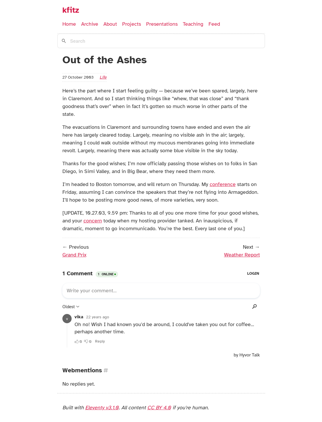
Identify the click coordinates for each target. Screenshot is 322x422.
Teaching (193, 24)
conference (223, 184)
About (110, 24)
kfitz (70, 10)
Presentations (162, 24)
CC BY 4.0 (159, 407)
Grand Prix (74, 255)
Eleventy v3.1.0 (102, 407)
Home (69, 24)
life (103, 77)
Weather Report (242, 255)
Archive (89, 24)
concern (92, 220)
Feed (214, 24)
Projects (131, 24)
